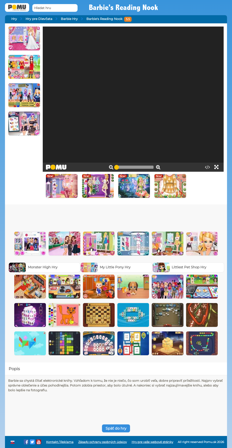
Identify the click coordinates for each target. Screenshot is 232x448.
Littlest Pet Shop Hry (179, 267)
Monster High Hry (33, 267)
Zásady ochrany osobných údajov (102, 442)
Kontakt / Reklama (59, 442)
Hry (14, 19)
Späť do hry (116, 428)
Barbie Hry (69, 19)
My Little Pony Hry (105, 267)
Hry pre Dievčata (39, 19)
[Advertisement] (116, 217)
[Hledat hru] (55, 8)
